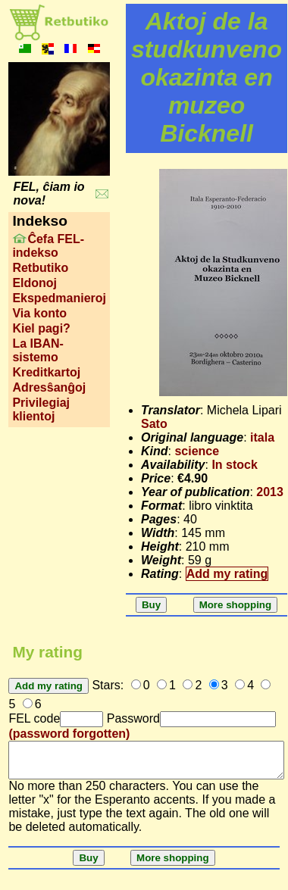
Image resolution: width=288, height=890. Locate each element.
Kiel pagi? (41, 328)
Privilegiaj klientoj (41, 409)
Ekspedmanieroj (59, 298)
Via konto (39, 313)
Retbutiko (40, 267)
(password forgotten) (69, 733)
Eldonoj (34, 282)
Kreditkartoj (46, 372)
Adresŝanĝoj (49, 387)
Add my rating (227, 573)
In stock (234, 464)
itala (262, 437)
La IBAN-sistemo (38, 350)
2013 (269, 492)
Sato (154, 423)
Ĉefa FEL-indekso (48, 246)
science (196, 451)
